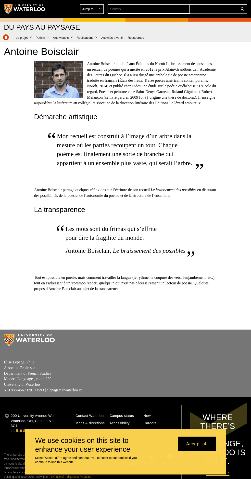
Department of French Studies (27, 373)
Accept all (197, 443)
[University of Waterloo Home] (25, 9)
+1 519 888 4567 (24, 431)
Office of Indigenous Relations (72, 477)
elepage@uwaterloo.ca (65, 390)
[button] (206, 9)
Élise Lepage (14, 362)
